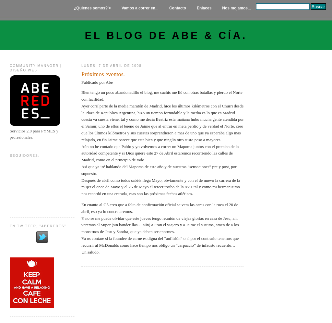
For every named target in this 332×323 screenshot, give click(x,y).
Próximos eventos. (103, 74)
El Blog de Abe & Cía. (166, 35)
